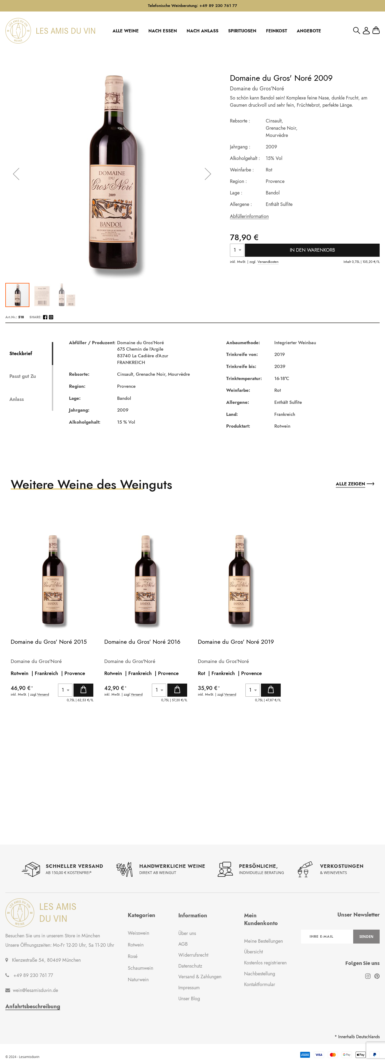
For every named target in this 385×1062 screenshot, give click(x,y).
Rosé (132, 956)
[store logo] (50, 31)
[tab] (30, 353)
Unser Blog (189, 998)
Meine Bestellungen (263, 941)
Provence (74, 673)
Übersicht (253, 951)
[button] (42, 295)
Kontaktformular (259, 984)
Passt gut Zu (22, 376)
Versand (43, 695)
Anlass (16, 399)
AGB (183, 944)
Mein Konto (366, 30)
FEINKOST (276, 31)
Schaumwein (140, 968)
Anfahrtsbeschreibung (32, 1006)
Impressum (189, 987)
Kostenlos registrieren (265, 962)
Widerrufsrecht (193, 955)
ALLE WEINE (126, 31)
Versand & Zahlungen (199, 976)
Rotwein (136, 944)
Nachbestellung (259, 973)
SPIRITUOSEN (242, 31)
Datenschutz (190, 966)
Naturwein (138, 979)
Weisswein (138, 933)
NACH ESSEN (162, 31)
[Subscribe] (366, 937)
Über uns (187, 933)
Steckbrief (20, 353)
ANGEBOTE (309, 31)
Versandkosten (268, 261)
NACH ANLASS (202, 31)
